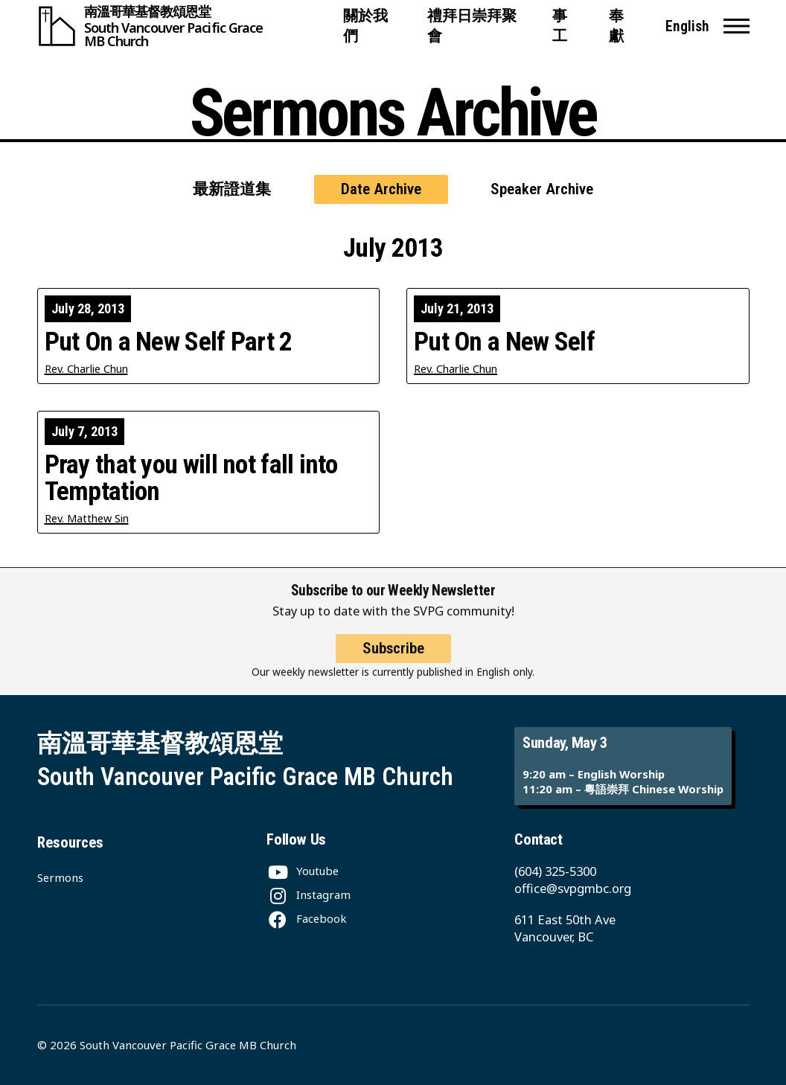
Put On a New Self (504, 342)
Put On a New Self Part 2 (169, 342)
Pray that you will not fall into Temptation (191, 478)
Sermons (60, 877)
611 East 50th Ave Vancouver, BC (565, 928)
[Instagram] (308, 894)
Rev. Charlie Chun (86, 369)
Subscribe (393, 659)
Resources (70, 842)
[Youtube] (302, 870)
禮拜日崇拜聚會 (472, 26)
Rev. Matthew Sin (87, 518)
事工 (559, 26)
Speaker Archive (542, 189)
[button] (736, 26)
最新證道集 (232, 189)
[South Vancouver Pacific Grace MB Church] (183, 26)
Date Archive (381, 189)
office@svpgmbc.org (572, 888)
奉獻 (616, 26)
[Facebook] (306, 918)
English (687, 26)
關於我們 (365, 26)
